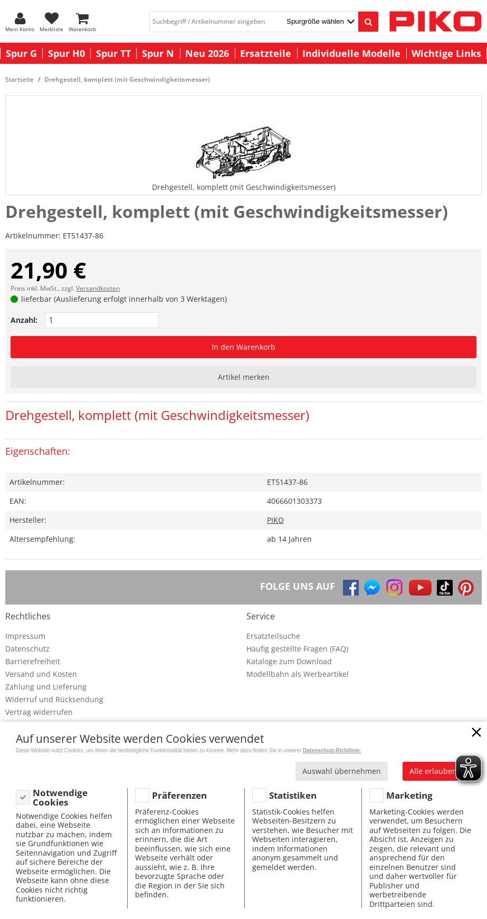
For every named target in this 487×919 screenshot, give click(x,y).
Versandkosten (98, 288)
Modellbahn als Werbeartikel (297, 674)
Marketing (409, 795)
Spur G (21, 53)
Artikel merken (244, 377)
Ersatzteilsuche (273, 636)
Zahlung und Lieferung (46, 687)
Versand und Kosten (41, 674)
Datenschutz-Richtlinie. (332, 750)
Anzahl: (24, 320)
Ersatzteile (265, 53)
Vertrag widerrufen (39, 712)
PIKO (275, 520)
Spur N (158, 53)
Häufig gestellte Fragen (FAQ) (297, 649)
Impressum (25, 636)
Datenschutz (27, 649)
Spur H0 (66, 53)
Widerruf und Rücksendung (54, 699)
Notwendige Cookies (60, 797)
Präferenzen (179, 795)
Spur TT (113, 53)
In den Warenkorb (243, 347)
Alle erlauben (433, 771)
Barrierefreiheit (32, 661)
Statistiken (293, 795)
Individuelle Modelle (351, 53)
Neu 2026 (207, 53)
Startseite (19, 79)
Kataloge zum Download (289, 661)
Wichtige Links (446, 53)
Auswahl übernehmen (341, 771)
